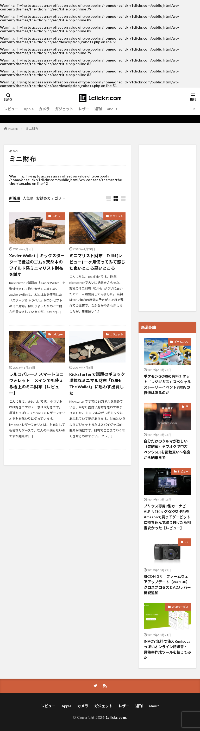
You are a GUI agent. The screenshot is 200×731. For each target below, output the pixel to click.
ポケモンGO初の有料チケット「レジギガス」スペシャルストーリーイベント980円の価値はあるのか (167, 384)
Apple (29, 109)
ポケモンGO (181, 341)
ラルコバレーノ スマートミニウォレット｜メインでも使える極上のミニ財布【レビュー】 (36, 383)
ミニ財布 (32, 129)
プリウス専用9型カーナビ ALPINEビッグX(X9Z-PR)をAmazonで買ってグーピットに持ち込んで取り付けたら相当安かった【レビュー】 (167, 517)
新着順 (14, 198)
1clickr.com (115, 717)
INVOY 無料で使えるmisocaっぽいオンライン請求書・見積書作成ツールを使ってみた (167, 649)
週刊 (98, 109)
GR (186, 541)
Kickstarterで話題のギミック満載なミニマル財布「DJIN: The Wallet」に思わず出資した (97, 383)
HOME (13, 128)
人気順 (28, 198)
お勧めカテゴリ (49, 198)
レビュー (11, 109)
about (112, 109)
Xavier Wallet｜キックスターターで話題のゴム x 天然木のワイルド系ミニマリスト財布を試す (37, 265)
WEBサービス (180, 606)
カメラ (44, 109)
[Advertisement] (167, 228)
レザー (83, 109)
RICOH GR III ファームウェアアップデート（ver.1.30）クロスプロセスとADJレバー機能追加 (167, 584)
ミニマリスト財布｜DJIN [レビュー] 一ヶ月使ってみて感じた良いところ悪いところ (97, 262)
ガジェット (64, 109)
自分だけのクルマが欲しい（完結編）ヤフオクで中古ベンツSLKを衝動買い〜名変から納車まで (167, 449)
